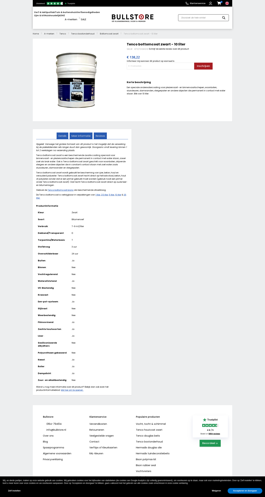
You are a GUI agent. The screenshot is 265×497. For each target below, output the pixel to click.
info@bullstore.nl (56, 426)
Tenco (62, 30)
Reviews (100, 132)
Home (36, 30)
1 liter (97, 191)
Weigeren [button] (216, 491)
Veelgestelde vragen (101, 432)
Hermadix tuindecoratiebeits (153, 450)
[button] (211, 3)
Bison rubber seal (146, 462)
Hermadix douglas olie (149, 444)
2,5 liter (104, 191)
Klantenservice (198, 3)
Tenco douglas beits (148, 432)
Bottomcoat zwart (109, 30)
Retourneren (96, 426)
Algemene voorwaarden (57, 450)
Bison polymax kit (146, 456)
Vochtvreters (143, 468)
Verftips (94, 444)
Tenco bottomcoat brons (61, 186)
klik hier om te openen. (72, 386)
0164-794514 (54, 421)
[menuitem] (47, 16)
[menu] (70, 16)
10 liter (118, 191)
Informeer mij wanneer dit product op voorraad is (150, 58)
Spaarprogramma (53, 444)
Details (63, 132)
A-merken (49, 30)
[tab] (62, 132)
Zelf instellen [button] (14, 491)
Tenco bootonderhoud (82, 30)
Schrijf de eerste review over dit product (169, 45)
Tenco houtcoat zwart (149, 426)
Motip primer (143, 474)
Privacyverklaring (53, 456)
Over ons (48, 432)
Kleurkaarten (109, 444)
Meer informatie (81, 132)
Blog (45, 438)
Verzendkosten (98, 421)
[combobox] (203, 16)
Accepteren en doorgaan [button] (245, 491)
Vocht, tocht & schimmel (151, 421)
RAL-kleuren (96, 450)
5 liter (111, 191)
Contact (94, 438)
